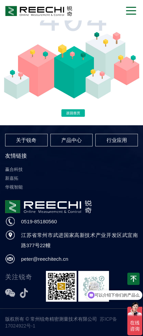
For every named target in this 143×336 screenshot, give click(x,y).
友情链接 (16, 156)
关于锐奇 (26, 140)
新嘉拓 (11, 178)
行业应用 (117, 140)
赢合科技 (14, 169)
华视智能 (14, 187)
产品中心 (71, 140)
